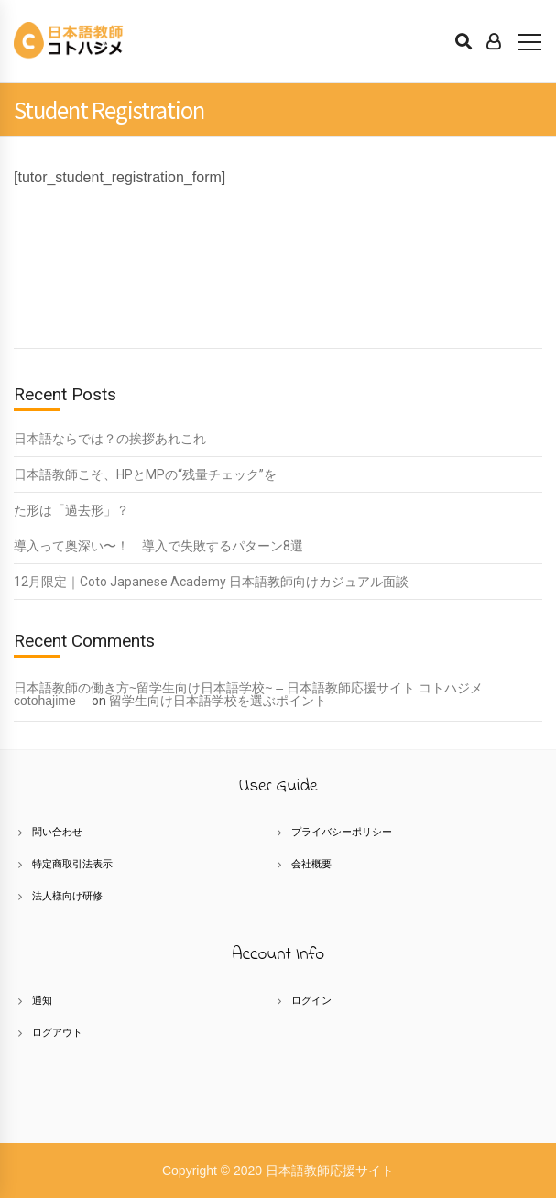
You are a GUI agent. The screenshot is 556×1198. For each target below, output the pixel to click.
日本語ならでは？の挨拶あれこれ (110, 438)
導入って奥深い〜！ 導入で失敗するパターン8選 (158, 546)
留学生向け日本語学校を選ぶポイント (218, 700)
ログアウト (57, 1032)
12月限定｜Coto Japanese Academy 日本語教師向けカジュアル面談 (211, 581)
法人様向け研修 (67, 895)
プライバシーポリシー (341, 831)
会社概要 (311, 863)
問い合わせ (57, 831)
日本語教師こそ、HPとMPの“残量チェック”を (145, 474)
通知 (42, 1000)
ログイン (311, 1000)
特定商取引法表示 (72, 863)
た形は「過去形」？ (71, 510)
